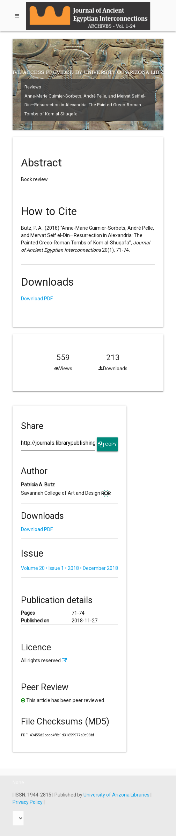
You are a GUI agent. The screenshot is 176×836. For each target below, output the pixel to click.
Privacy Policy (28, 802)
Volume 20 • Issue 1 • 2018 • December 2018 (69, 568)
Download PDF (37, 298)
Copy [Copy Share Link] (107, 444)
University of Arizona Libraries (117, 795)
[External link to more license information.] (64, 660)
